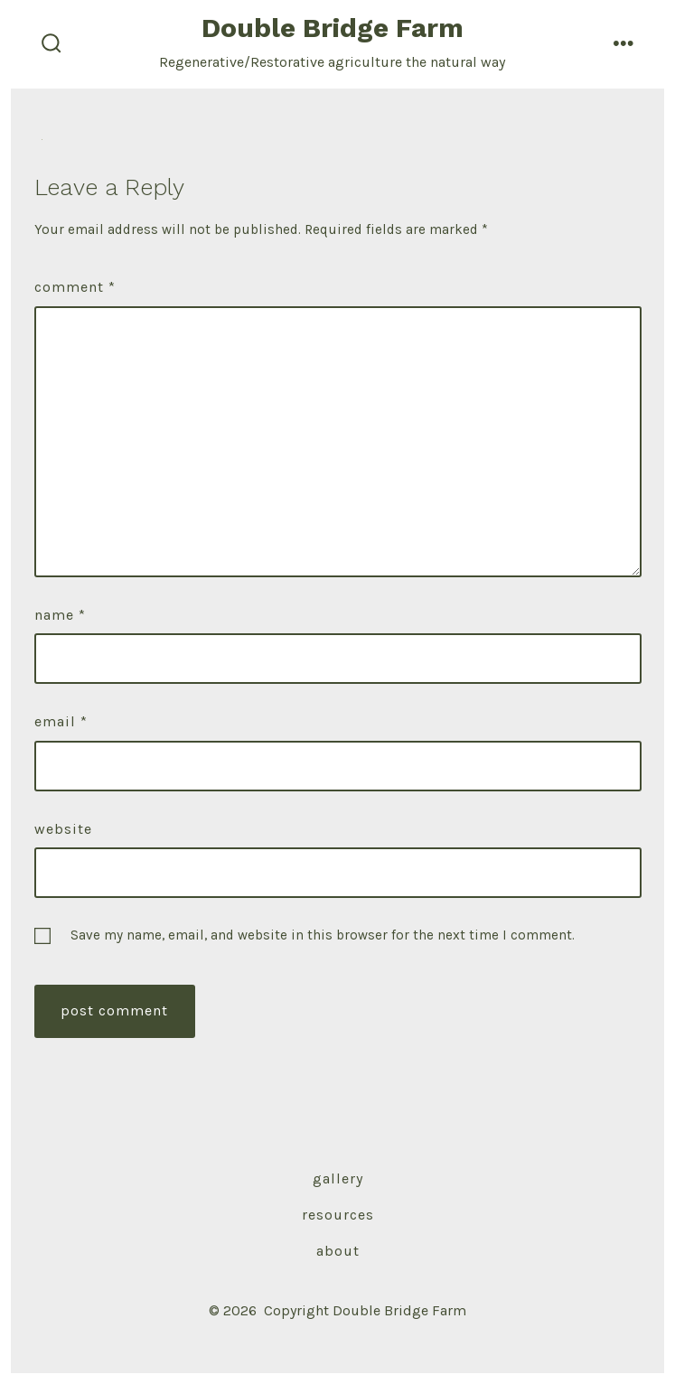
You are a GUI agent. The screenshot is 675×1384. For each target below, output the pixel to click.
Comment (75, 286)
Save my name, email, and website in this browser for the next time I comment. (322, 935)
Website (63, 828)
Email (61, 721)
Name (60, 614)
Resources (338, 1214)
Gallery (338, 1178)
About (338, 1250)
